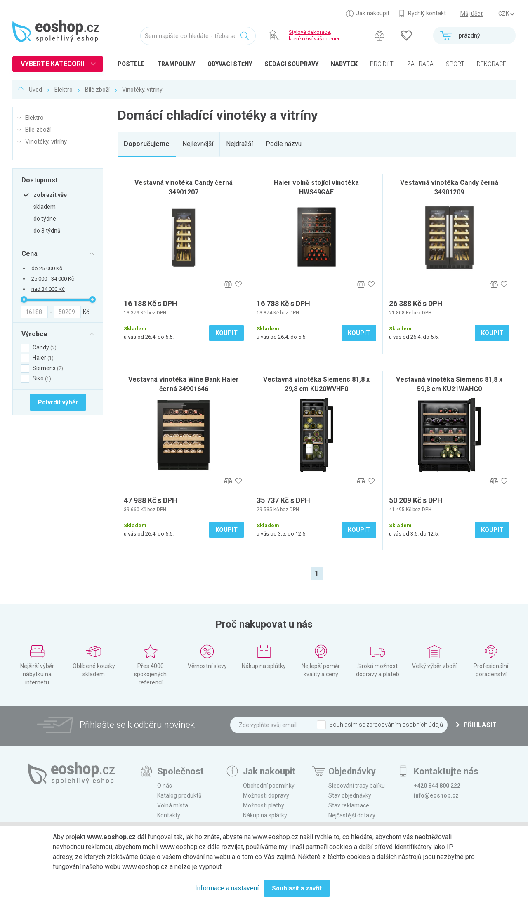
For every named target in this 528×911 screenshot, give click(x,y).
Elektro (63, 89)
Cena (29, 253)
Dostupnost (39, 180)
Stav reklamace (348, 805)
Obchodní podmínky (269, 785)
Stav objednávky (349, 795)
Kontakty (168, 815)
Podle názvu (284, 144)
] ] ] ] (506, 14)
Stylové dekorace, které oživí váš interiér (314, 35)
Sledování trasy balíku (356, 785)
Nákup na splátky (265, 815)
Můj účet (471, 13)
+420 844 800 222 (437, 785)
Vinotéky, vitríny (142, 89)
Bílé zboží (97, 89)
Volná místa (172, 805)
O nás (164, 785)
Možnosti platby (263, 805)
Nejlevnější (197, 144)
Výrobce (34, 333)
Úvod (35, 89)
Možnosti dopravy (266, 795)
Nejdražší (239, 144)
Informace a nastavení (227, 888)
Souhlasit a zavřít (297, 888)
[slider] (24, 299)
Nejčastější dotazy (351, 815)
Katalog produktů (179, 795)
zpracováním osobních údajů (404, 724)
